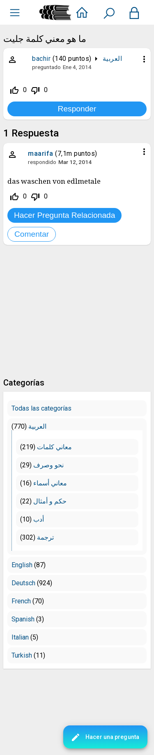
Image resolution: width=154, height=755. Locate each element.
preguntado (46, 67)
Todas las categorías (41, 408)
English (21, 565)
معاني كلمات (54, 447)
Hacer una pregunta (105, 737)
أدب (38, 519)
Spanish (22, 619)
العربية (112, 58)
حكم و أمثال (50, 501)
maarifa (40, 153)
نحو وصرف (48, 465)
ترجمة (45, 537)
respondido (42, 162)
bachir (41, 58)
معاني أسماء (50, 483)
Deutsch (23, 583)
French (21, 601)
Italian (20, 637)
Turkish (21, 655)
